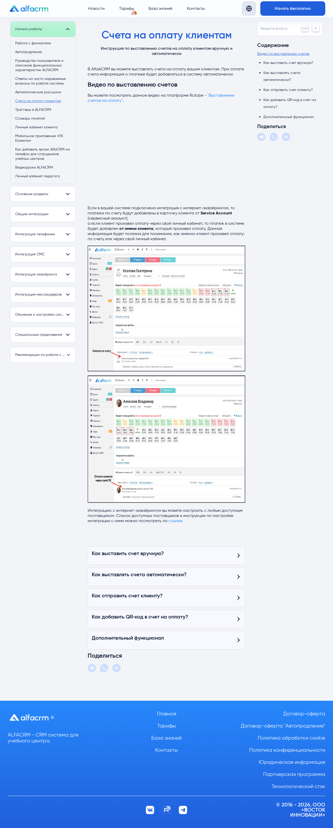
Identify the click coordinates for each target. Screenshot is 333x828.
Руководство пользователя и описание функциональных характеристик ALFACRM (39, 65)
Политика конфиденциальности (287, 750)
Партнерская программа (294, 774)
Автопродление (28, 52)
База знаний (160, 8)
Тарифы (126, 8)
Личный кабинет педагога (37, 176)
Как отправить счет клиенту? (288, 90)
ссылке (175, 521)
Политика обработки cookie (291, 738)
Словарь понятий (30, 118)
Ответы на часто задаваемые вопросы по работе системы (40, 81)
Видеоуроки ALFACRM (34, 167)
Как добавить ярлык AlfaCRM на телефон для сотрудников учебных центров (42, 154)
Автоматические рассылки (38, 92)
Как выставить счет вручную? (288, 63)
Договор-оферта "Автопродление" (283, 726)
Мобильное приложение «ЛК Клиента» (39, 138)
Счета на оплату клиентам (38, 101)
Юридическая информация (292, 762)
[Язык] (249, 8)
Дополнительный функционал (288, 117)
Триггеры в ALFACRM (33, 110)
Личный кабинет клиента (36, 127)
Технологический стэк (298, 786)
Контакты (196, 8)
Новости (96, 8)
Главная (166, 713)
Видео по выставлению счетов (283, 54)
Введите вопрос (290, 29)
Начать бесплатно (293, 8)
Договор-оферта (304, 713)
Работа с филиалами (33, 43)
